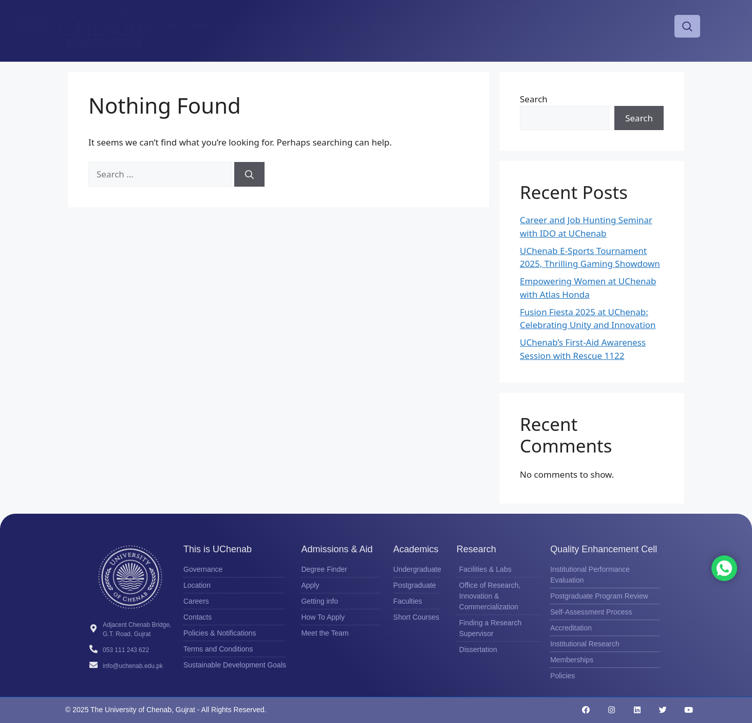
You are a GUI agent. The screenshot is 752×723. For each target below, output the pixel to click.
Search (534, 99)
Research (522, 26)
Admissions (262, 26)
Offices (599, 26)
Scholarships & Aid (330, 26)
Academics (398, 26)
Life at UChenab (461, 26)
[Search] (249, 174)
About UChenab (199, 26)
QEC (563, 26)
